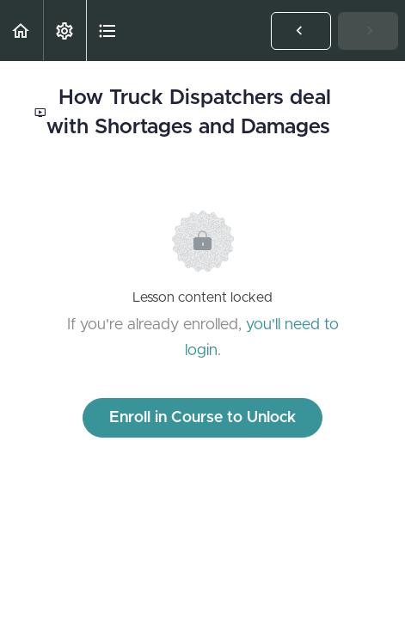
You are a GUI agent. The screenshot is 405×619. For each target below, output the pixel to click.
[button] (21, 30)
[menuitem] (64, 30)
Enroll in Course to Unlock (202, 418)
